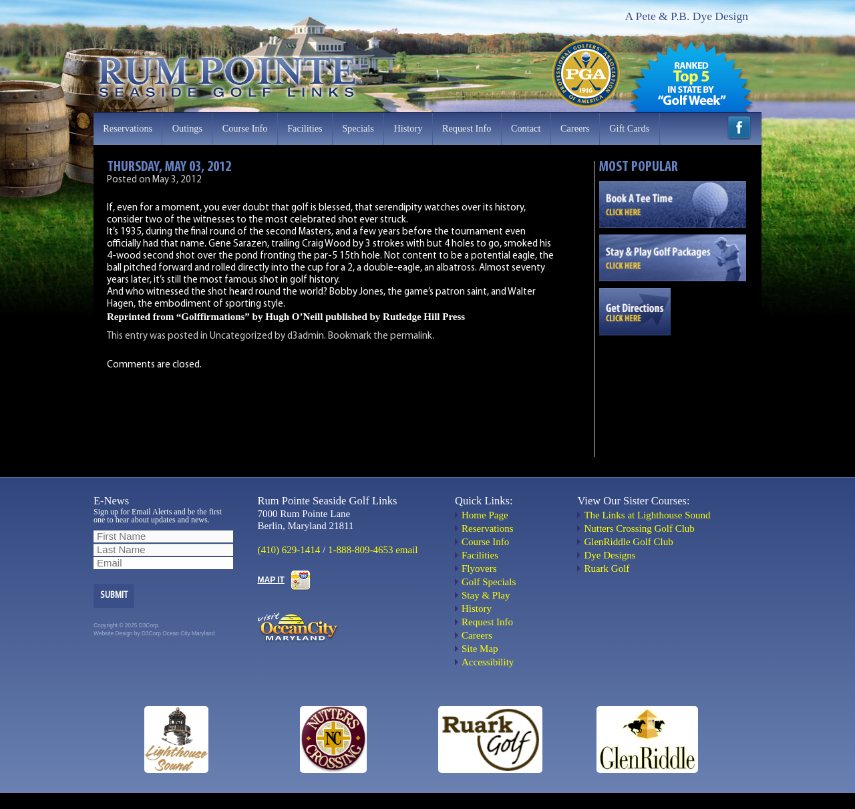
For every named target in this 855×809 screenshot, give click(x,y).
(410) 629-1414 (289, 549)
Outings (187, 128)
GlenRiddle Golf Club (628, 541)
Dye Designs (609, 555)
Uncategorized (241, 336)
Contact (525, 128)
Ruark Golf (606, 568)
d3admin (305, 336)
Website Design (113, 633)
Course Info (245, 128)
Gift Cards (629, 128)
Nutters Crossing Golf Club (639, 528)
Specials (358, 128)
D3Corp (151, 633)
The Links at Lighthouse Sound (647, 515)
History (407, 128)
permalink (411, 336)
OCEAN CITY (672, 389)
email (406, 549)
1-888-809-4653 (360, 549)
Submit (114, 595)
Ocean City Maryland (188, 633)
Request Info (466, 128)
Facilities (304, 128)
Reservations (127, 128)
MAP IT (271, 580)
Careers (575, 128)
